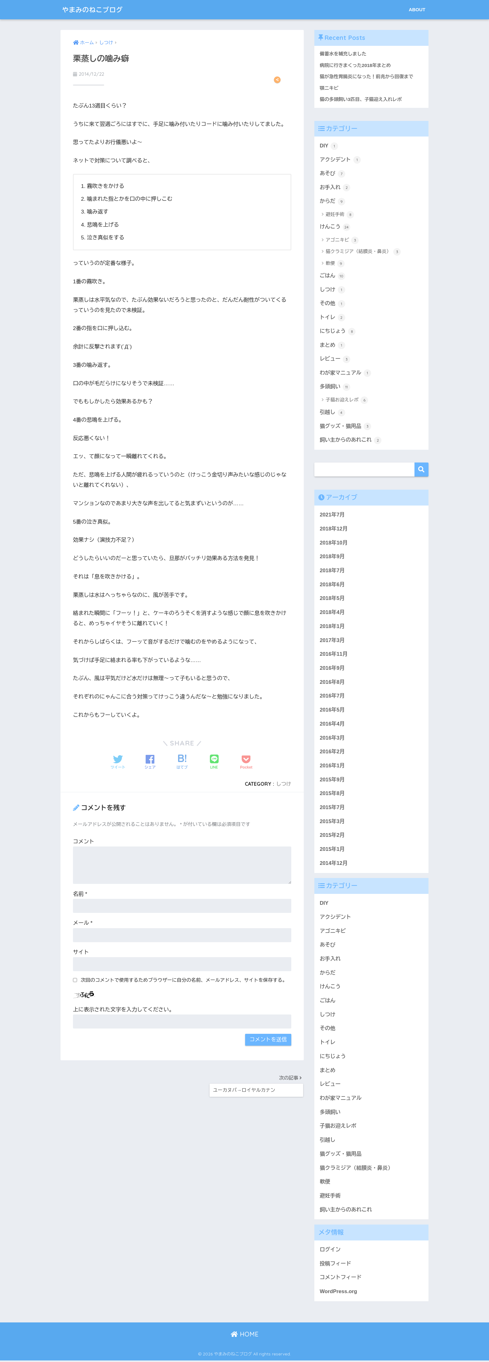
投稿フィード (335, 1265)
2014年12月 (333, 864)
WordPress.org (338, 1293)
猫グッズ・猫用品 (345, 427)
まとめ (332, 346)
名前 (80, 894)
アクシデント (340, 160)
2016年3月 (332, 739)
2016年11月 (333, 656)
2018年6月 (332, 586)
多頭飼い (335, 388)
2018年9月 (332, 558)
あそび (332, 174)
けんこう (335, 228)
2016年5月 (332, 711)
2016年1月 (332, 767)
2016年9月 (332, 669)
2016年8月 (332, 683)
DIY (329, 146)
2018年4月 (332, 614)
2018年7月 (332, 572)
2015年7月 (332, 809)
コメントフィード (340, 1279)
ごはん (332, 277)
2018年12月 (333, 530)
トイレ (332, 318)
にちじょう (338, 332)
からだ (332, 202)
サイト (81, 952)
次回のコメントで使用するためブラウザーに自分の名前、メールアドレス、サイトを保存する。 (184, 980)
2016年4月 (332, 725)
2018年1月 (332, 628)
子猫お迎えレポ (347, 401)
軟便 (335, 264)
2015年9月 (332, 781)
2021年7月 (332, 516)
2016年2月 (332, 753)
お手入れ (335, 188)
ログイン (330, 1251)
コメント (83, 842)
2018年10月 (333, 544)
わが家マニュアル (345, 374)
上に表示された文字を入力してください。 (123, 1010)
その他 (332, 304)
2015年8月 (332, 795)
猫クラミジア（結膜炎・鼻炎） (363, 252)
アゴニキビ (342, 241)
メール (83, 923)
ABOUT (417, 9)
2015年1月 (332, 851)
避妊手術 (340, 215)
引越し (332, 413)
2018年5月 (332, 600)
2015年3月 (332, 823)
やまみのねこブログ (95, 9)
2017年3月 (332, 642)
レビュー (335, 360)
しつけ (283, 784)
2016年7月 (332, 697)
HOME (245, 1335)
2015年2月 (332, 837)
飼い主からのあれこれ (351, 441)
